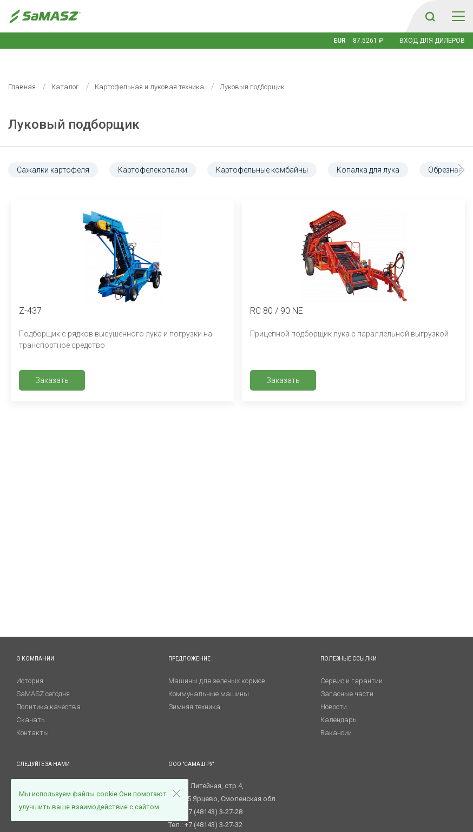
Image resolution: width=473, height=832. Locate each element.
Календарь (338, 703)
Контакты (32, 716)
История (29, 665)
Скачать (30, 703)
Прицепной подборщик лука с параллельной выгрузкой (349, 317)
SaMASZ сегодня (43, 677)
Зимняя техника (194, 690)
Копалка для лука (368, 153)
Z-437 (30, 294)
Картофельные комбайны (262, 153)
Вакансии (336, 716)
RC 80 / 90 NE (276, 294)
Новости (333, 690)
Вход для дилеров (432, 40)
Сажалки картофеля (53, 153)
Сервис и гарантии (351, 665)
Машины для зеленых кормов (217, 665)
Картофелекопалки (152, 153)
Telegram (37, 769)
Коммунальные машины (208, 677)
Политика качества (48, 690)
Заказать (52, 364)
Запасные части (346, 677)
